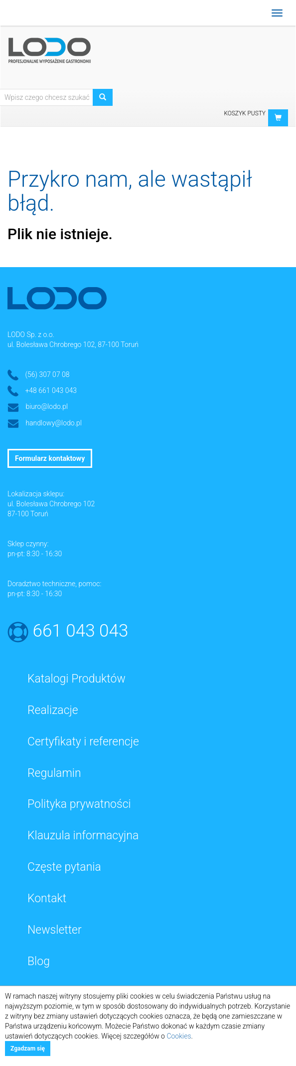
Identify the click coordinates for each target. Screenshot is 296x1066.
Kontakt (46, 898)
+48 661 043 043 (51, 390)
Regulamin (54, 773)
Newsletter (54, 930)
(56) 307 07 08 (47, 374)
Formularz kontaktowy (50, 458)
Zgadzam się (27, 1048)
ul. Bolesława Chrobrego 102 (51, 504)
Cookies (178, 1036)
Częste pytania (64, 867)
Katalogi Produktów (76, 679)
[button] (278, 117)
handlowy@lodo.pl (53, 423)
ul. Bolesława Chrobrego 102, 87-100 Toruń (73, 345)
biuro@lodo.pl (46, 406)
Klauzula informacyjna (83, 835)
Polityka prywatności (79, 804)
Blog (38, 961)
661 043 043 (81, 631)
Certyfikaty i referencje (83, 741)
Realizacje (52, 710)
